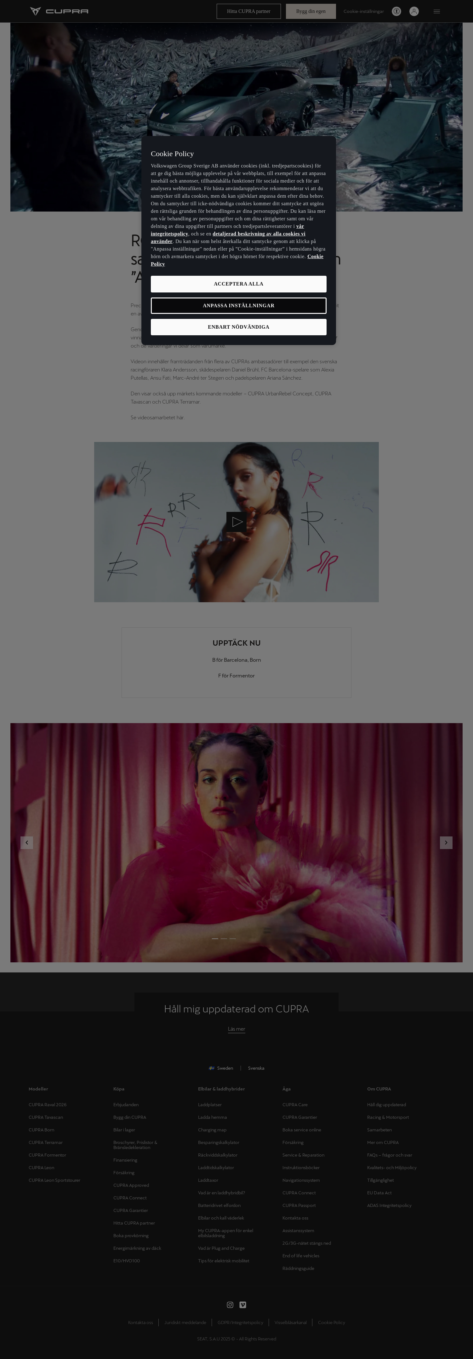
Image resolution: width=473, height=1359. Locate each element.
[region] (238, 240)
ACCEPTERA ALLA (238, 283)
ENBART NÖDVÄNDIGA (238, 327)
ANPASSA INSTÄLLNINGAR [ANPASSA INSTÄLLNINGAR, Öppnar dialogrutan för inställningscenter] (239, 305)
